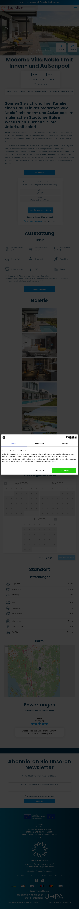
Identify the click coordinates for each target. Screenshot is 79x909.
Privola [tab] (13, 443)
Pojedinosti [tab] (39, 443)
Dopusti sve (64, 470)
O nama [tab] (65, 443)
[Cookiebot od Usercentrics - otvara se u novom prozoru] (68, 437)
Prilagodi (39, 470)
